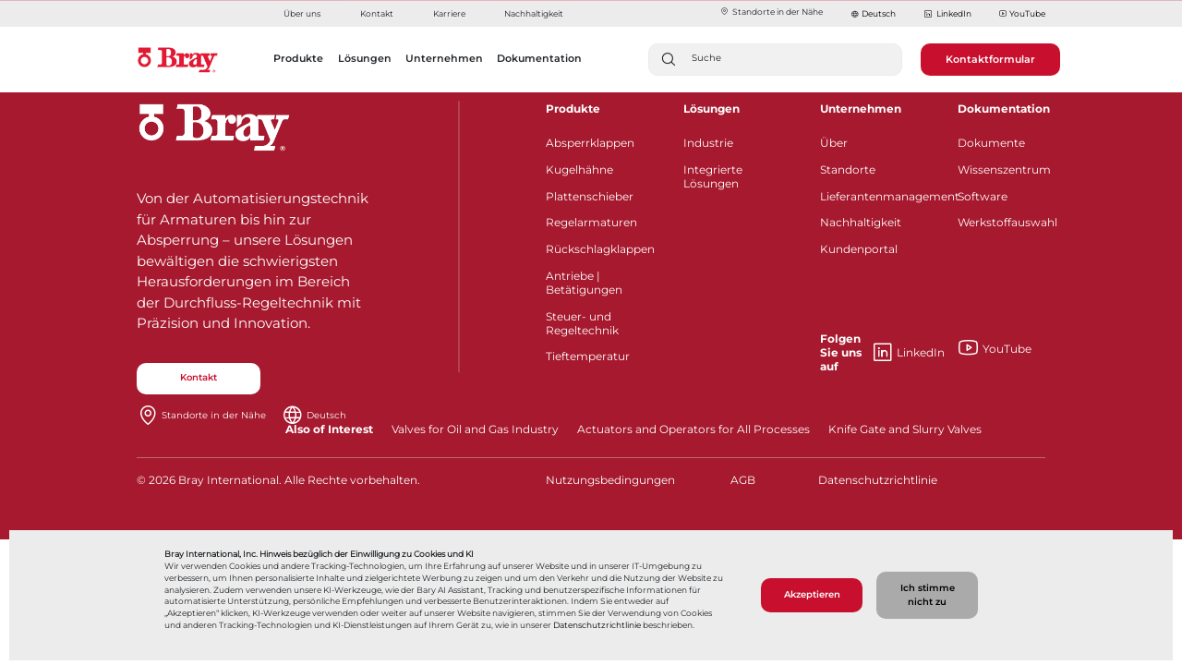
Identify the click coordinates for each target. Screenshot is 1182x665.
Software (982, 196)
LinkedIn (947, 14)
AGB (742, 480)
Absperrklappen (590, 143)
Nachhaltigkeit (533, 13)
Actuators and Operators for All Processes (693, 429)
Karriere (449, 13)
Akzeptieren (812, 594)
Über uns (301, 13)
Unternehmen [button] (444, 58)
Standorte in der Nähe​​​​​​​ (771, 11)
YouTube (1022, 14)
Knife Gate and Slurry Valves (905, 429)
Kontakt (376, 13)
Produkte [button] (298, 58)
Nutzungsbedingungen (608, 480)
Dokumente (991, 143)
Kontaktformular (990, 59)
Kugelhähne (579, 169)
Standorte (847, 169)
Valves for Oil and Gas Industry (475, 429)
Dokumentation (1004, 108)
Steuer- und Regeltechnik (582, 323)
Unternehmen (860, 108)
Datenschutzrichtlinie (597, 625)
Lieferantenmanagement (877, 196)
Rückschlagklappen (600, 249)
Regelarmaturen (591, 222)
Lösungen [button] (365, 58)
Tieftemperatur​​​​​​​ (588, 356)
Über (834, 143)
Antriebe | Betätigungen (584, 282)
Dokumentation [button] (539, 58)
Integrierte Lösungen (712, 176)
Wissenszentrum (1004, 169)
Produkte (573, 108)
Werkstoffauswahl (1007, 222)
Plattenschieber (589, 196)
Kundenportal (859, 249)
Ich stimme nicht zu (927, 594)
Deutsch (879, 13)
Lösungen (711, 108)
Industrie (708, 143)
